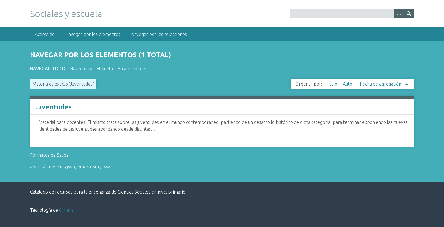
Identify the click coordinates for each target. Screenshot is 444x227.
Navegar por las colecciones (159, 34)
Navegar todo (47, 68)
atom (35, 166)
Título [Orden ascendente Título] (332, 83)
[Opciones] (399, 13)
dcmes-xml (54, 166)
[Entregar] (409, 13)
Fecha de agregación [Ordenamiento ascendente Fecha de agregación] (381, 83)
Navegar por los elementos (92, 34)
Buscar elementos (136, 68)
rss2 (106, 166)
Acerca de (45, 34)
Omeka (66, 210)
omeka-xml (88, 166)
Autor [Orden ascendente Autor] (349, 83)
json (71, 166)
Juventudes (53, 107)
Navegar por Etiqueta (91, 68)
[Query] (352, 13)
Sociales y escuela (66, 14)
